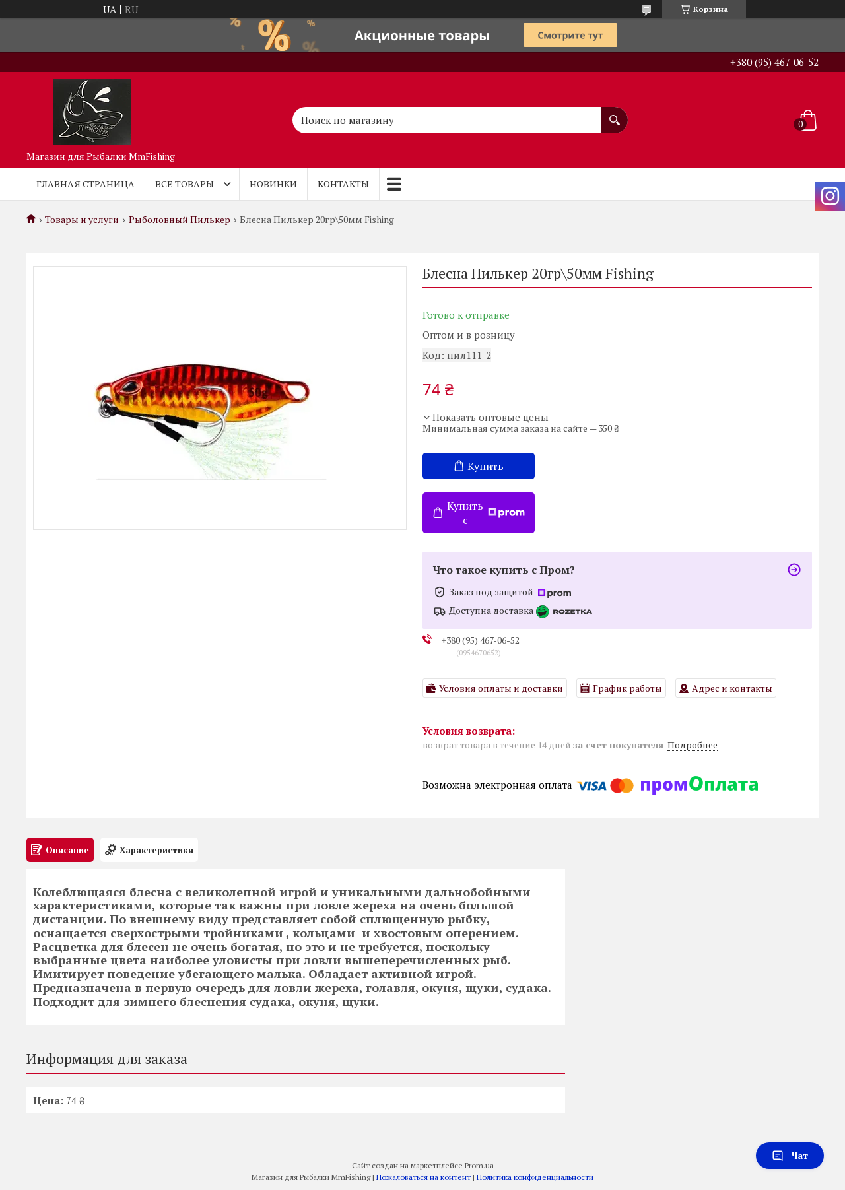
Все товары (184, 184)
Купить (485, 466)
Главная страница (85, 184)
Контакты (343, 184)
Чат (790, 1155)
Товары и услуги (82, 220)
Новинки (273, 184)
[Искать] (614, 113)
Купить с (486, 512)
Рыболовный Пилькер (179, 220)
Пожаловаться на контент (423, 1177)
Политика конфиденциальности (535, 1177)
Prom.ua (479, 1165)
